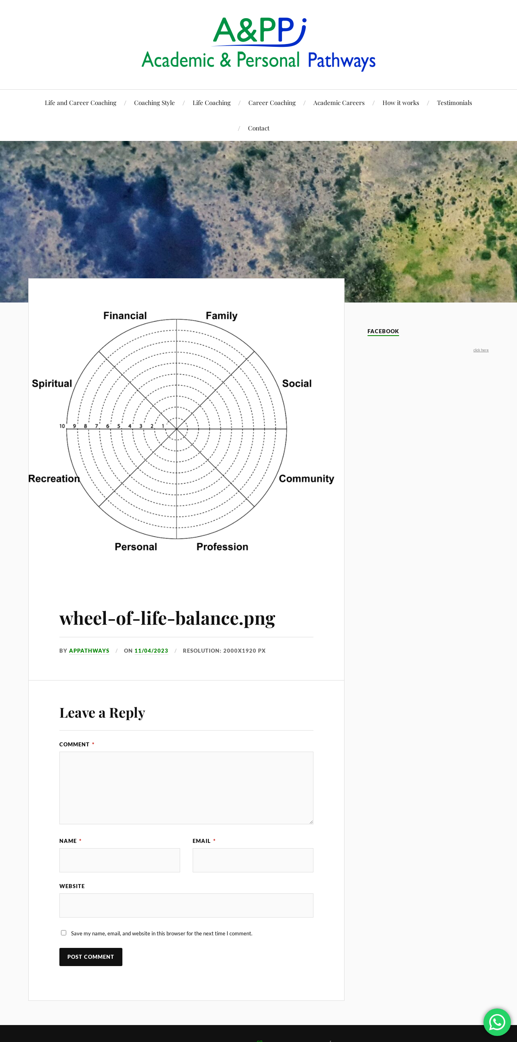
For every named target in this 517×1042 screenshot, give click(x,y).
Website (72, 886)
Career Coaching (272, 102)
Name (70, 841)
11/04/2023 (151, 650)
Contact (258, 128)
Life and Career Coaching (80, 102)
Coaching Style (154, 102)
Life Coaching (212, 102)
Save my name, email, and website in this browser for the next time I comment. (161, 933)
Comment (77, 744)
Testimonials (454, 102)
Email (204, 841)
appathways (89, 650)
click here (481, 350)
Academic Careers (339, 102)
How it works (400, 102)
